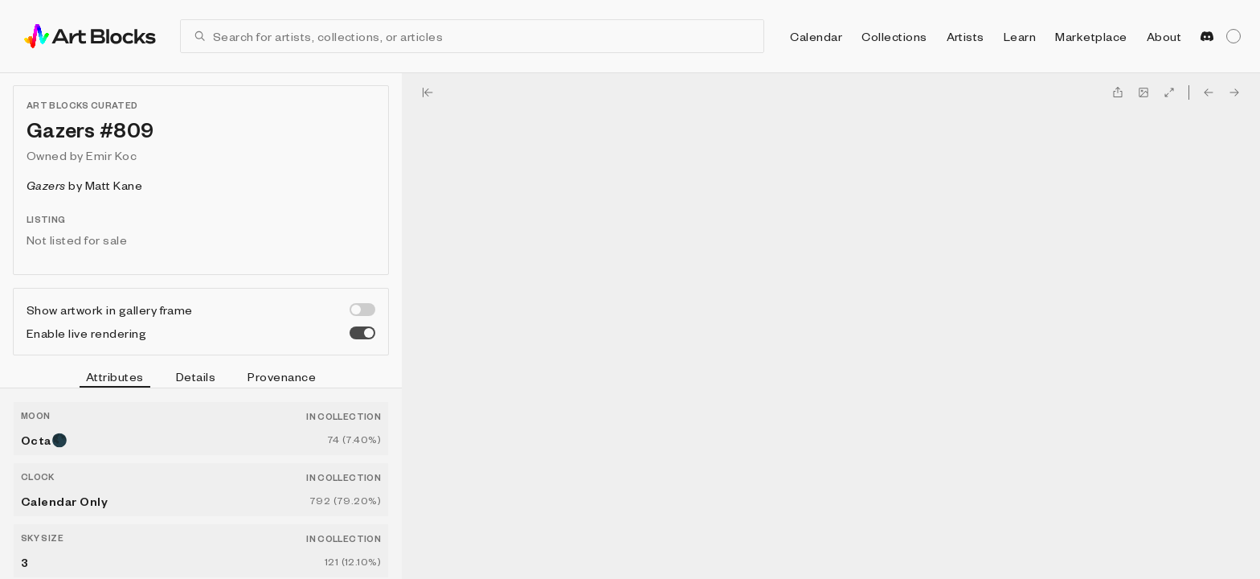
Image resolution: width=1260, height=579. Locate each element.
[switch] (362, 309)
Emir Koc (111, 155)
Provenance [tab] (282, 376)
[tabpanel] (201, 483)
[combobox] (482, 36)
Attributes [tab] (115, 378)
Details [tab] (195, 376)
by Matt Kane (84, 185)
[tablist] (201, 378)
